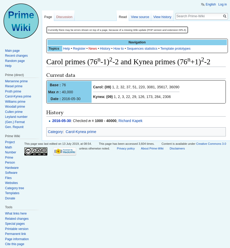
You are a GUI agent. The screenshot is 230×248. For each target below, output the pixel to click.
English (211, 4)
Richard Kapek (131, 121)
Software (11, 173)
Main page (12, 51)
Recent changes (16, 55)
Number (10, 152)
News (92, 48)
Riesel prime (14, 86)
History (105, 48)
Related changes (17, 219)
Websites (11, 183)
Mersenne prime (16, 81)
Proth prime (13, 91)
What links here (16, 213)
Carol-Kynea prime (81, 132)
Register (79, 48)
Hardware (12, 168)
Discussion (64, 17)
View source (140, 17)
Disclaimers (177, 148)
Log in (222, 4)
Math (8, 147)
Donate (10, 198)
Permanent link (15, 234)
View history (162, 17)
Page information (17, 239)
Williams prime (15, 101)
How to (118, 48)
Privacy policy (126, 148)
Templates (12, 193)
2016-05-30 (61, 121)
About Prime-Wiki (152, 148)
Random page (15, 61)
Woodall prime (15, 106)
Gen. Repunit (14, 127)
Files (8, 178)
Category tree (14, 188)
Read (123, 17)
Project (10, 142)
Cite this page (14, 244)
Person (10, 162)
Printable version (16, 229)
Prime (9, 157)
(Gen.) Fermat (15, 122)
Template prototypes (175, 48)
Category (55, 132)
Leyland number (16, 117)
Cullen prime (14, 112)
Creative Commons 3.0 (211, 143)
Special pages (15, 224)
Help (66, 48)
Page (48, 17)
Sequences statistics (142, 48)
